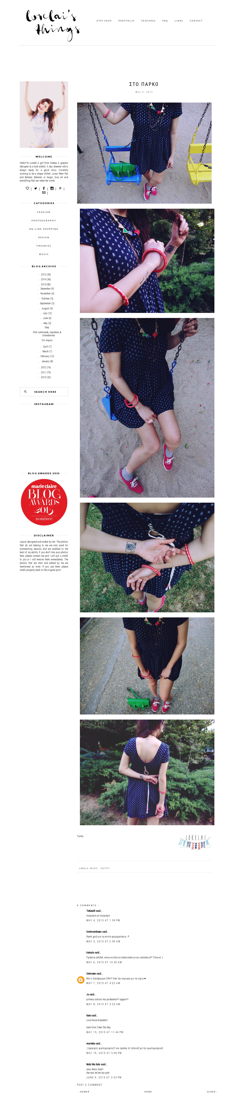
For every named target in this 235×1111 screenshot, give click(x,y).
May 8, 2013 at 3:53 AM (103, 1004)
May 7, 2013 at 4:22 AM (103, 983)
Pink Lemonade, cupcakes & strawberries (47, 334)
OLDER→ (212, 1092)
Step (47, 327)
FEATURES (148, 21)
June (45, 318)
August (45, 308)
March (45, 351)
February (45, 356)
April (45, 346)
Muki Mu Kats (93, 1064)
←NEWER (84, 1092)
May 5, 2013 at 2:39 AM (103, 941)
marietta (90, 1043)
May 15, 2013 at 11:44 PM (105, 1032)
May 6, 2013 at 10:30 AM (104, 962)
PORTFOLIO (127, 21)
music (94, 868)
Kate (88, 1015)
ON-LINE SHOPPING (44, 229)
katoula (90, 952)
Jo (88, 994)
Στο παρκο (47, 340)
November (45, 293)
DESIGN (44, 237)
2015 (43, 274)
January (45, 361)
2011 (43, 372)
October (45, 298)
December (45, 288)
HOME (148, 1092)
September (45, 303)
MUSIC (44, 254)
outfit (105, 868)
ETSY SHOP (104, 21)
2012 (43, 367)
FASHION (44, 212)
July (45, 313)
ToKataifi (91, 910)
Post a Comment (90, 1084)
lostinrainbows (94, 931)
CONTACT (196, 21)
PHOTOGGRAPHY (44, 220)
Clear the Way (104, 1027)
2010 (43, 377)
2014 (43, 279)
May (46, 323)
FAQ (165, 21)
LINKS (179, 21)
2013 (43, 284)
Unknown (91, 973)
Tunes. (80, 836)
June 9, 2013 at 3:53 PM (104, 1077)
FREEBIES (44, 245)
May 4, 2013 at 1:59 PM (103, 920)
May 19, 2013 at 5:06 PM (104, 1053)
